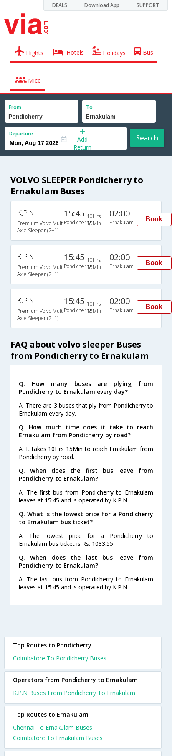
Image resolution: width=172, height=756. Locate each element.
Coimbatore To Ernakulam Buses (58, 738)
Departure (21, 133)
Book (154, 219)
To (89, 107)
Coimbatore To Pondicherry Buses (59, 658)
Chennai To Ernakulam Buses (52, 727)
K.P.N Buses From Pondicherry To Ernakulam (74, 693)
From (15, 107)
